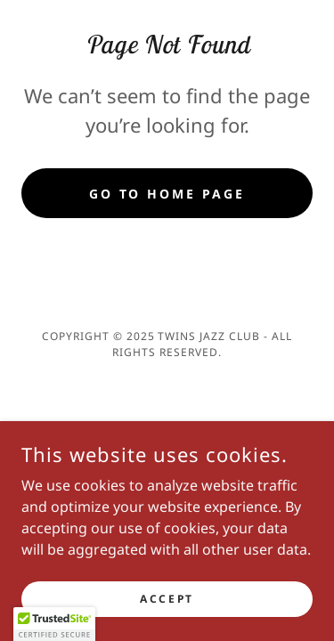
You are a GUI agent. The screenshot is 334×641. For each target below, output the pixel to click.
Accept (166, 598)
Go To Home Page (167, 193)
